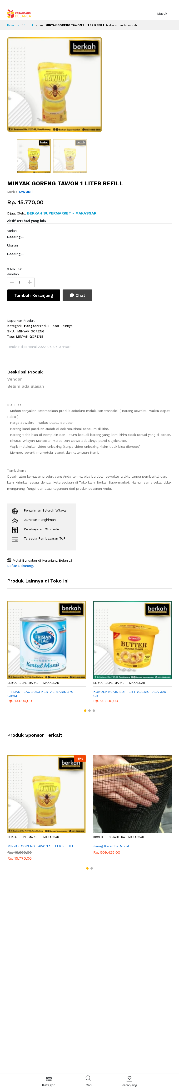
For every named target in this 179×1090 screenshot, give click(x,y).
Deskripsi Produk (25, 371)
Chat (77, 295)
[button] (85, 710)
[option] (89, 84)
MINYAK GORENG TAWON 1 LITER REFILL (40, 846)
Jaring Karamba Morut (111, 846)
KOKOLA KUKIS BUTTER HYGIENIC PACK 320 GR (129, 694)
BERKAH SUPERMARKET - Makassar (33, 683)
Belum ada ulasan (25, 386)
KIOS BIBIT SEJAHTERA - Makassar (118, 837)
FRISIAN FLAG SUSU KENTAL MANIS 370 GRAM (40, 694)
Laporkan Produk (21, 320)
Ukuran (12, 245)
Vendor (14, 379)
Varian (12, 231)
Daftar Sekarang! (20, 566)
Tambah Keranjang (33, 295)
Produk (29, 25)
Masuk (162, 13)
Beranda (13, 25)
